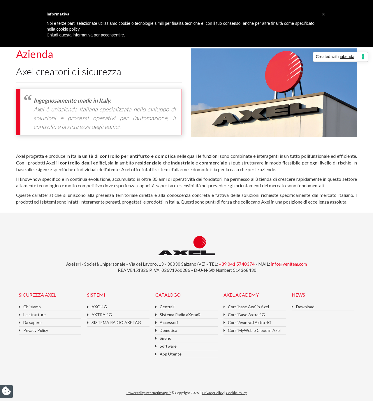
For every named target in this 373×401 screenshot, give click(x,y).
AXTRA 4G (102, 314)
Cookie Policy (236, 393)
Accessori (169, 322)
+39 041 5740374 (237, 264)
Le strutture (34, 314)
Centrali (167, 306)
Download (305, 306)
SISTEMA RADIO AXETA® (116, 322)
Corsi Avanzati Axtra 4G (249, 322)
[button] (323, 14)
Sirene (165, 338)
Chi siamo (32, 306)
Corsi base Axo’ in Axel (248, 306)
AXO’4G (99, 306)
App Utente (171, 353)
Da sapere (32, 322)
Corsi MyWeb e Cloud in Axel (254, 330)
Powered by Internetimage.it (148, 393)
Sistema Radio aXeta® (180, 314)
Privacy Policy (35, 330)
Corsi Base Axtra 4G (246, 314)
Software (168, 346)
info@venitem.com (289, 264)
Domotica (168, 330)
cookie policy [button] (67, 29)
